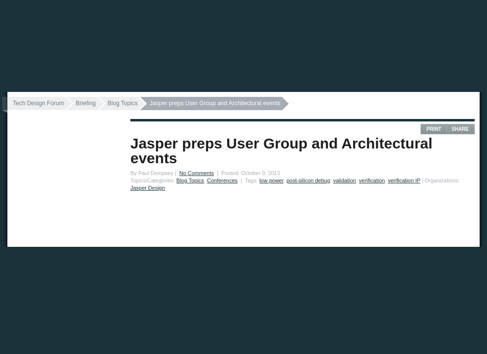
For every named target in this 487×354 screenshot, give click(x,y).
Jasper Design (147, 188)
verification (372, 180)
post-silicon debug (308, 180)
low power (271, 180)
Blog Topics (123, 103)
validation (344, 180)
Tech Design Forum (38, 103)
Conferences (222, 180)
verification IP (404, 180)
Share (460, 129)
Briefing (86, 103)
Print (433, 129)
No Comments (196, 173)
